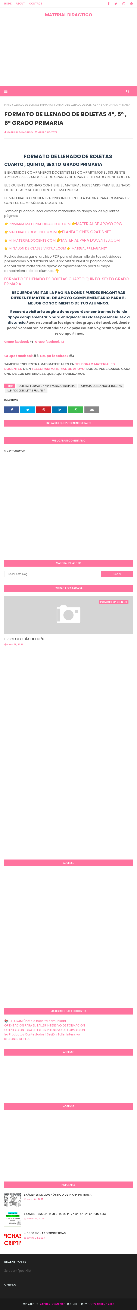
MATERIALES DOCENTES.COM (33, 232)
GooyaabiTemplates (100, 1304)
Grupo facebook (16, 341)
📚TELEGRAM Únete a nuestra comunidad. (35, 1021)
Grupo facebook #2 (49, 341)
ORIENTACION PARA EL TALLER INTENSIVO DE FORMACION (44, 1025)
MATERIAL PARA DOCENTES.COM (90, 240)
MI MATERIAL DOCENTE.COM (32, 240)
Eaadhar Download (52, 1304)
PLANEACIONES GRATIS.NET (86, 232)
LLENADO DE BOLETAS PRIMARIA (33, 104)
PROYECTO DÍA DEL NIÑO (25, 639)
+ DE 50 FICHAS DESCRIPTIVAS (45, 1233)
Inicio (7, 104)
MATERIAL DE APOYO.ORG (99, 223)
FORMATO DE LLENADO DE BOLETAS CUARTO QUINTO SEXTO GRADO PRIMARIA (66, 281)
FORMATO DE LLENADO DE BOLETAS (101, 386)
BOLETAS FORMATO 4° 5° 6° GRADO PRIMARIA (47, 386)
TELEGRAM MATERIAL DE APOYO (58, 369)
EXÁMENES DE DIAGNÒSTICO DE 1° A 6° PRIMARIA (57, 1195)
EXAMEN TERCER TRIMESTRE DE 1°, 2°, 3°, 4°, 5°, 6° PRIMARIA (65, 1214)
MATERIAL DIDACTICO (68, 15)
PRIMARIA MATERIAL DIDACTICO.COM (40, 224)
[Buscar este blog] (52, 574)
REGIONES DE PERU (17, 1039)
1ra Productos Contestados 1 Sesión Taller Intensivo (42, 1034)
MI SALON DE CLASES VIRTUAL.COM (37, 248)
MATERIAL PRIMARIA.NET (89, 248)
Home (8, 3)
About (20, 3)
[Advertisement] (68, 52)
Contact (35, 3)
